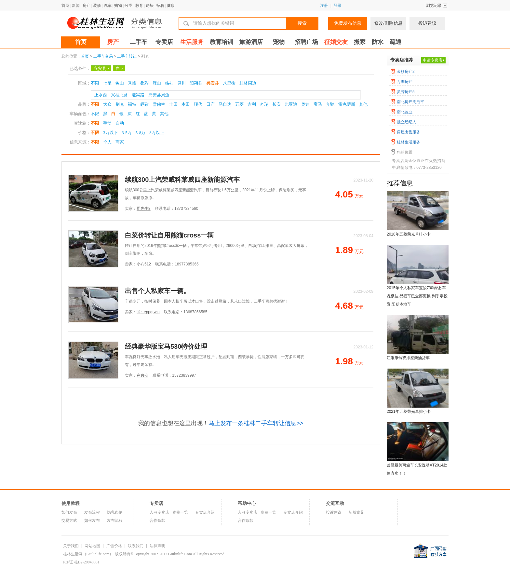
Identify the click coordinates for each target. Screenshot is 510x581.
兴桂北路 (119, 94)
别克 (119, 104)
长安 (276, 104)
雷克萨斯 (346, 104)
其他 (363, 104)
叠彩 (144, 83)
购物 (118, 5)
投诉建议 (427, 23)
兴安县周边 (158, 94)
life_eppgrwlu (148, 312)
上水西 (100, 94)
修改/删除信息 (388, 23)
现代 (198, 104)
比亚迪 (291, 104)
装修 (97, 5)
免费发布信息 (347, 23)
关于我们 (71, 546)
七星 (107, 83)
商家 (119, 142)
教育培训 (221, 42)
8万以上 (156, 132)
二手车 (138, 42)
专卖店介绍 (205, 512)
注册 (324, 5)
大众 (107, 104)
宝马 (318, 104)
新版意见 (356, 512)
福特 (132, 104)
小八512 (144, 264)
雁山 (157, 83)
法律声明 (157, 546)
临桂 (169, 83)
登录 (338, 5)
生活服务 (192, 42)
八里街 (229, 83)
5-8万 (140, 132)
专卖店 (164, 42)
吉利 (252, 104)
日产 (210, 104)
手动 (107, 123)
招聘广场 (306, 42)
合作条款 (157, 520)
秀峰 (132, 83)
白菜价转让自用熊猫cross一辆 (169, 235)
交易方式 (69, 520)
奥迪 (305, 104)
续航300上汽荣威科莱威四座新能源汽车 (182, 179)
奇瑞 (264, 104)
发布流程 (92, 512)
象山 (119, 83)
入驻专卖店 (159, 512)
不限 (95, 83)
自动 (119, 123)
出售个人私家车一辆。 (157, 290)
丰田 (173, 104)
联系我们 (135, 546)
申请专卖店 (432, 60)
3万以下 (110, 132)
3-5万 (127, 132)
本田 (185, 104)
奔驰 (330, 104)
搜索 (302, 23)
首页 (65, 5)
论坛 (150, 5)
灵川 (181, 83)
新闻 (76, 5)
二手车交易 (103, 56)
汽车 (108, 5)
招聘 (160, 5)
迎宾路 (138, 94)
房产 (86, 5)
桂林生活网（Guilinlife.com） (88, 554)
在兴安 (142, 375)
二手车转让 (127, 56)
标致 (144, 104)
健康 (171, 5)
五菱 (239, 104)
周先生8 (144, 208)
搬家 (360, 42)
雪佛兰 (159, 104)
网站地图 (92, 546)
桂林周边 (247, 83)
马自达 (225, 104)
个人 (107, 142)
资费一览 (180, 512)
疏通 (395, 42)
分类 (128, 5)
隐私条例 (115, 512)
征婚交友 (336, 42)
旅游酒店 (251, 42)
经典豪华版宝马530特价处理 (166, 346)
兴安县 (102, 68)
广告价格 (114, 546)
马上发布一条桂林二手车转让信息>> (255, 423)
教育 (139, 5)
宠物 (279, 42)
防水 (377, 42)
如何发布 (69, 512)
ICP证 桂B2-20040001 (81, 562)
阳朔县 (196, 83)
